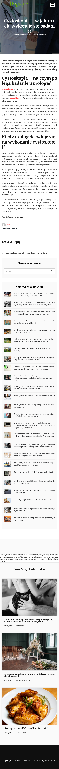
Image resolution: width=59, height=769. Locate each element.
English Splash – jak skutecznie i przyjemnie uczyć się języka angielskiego (34, 415)
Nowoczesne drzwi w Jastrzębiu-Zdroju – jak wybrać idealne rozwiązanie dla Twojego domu (34, 436)
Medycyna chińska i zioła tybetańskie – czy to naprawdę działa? (34, 331)
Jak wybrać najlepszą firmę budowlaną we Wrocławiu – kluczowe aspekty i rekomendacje (34, 397)
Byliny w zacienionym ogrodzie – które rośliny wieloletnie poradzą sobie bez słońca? (34, 340)
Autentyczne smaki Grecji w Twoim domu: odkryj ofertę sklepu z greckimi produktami (34, 313)
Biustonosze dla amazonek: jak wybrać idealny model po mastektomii (34, 322)
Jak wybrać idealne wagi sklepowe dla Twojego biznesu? (34, 406)
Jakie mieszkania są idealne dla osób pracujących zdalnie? (34, 510)
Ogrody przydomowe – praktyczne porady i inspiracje (34, 349)
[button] (52, 5)
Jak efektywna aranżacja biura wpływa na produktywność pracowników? (34, 464)
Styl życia (21, 217)
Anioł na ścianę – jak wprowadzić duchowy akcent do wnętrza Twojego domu (34, 455)
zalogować (16, 253)
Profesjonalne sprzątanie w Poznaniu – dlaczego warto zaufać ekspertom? (34, 387)
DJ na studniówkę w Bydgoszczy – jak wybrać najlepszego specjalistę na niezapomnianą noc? (34, 378)
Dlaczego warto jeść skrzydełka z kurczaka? (26, 728)
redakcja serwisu (39, 35)
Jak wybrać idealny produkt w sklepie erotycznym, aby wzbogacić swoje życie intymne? (34, 303)
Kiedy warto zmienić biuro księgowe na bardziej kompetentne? (34, 482)
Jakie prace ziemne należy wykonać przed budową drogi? (34, 491)
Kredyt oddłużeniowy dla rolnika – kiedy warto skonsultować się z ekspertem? (34, 294)
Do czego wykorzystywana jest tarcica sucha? (34, 499)
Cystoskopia (8, 89)
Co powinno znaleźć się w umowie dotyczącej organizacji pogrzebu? (29, 675)
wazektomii (15, 98)
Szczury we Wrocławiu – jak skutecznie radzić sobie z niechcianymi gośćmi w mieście (34, 368)
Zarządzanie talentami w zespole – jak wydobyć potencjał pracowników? (34, 358)
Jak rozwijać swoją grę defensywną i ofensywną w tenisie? (34, 519)
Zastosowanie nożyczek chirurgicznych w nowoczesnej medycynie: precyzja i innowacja (34, 445)
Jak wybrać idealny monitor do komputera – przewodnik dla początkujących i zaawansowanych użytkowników (34, 425)
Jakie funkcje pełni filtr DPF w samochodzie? (33, 472)
